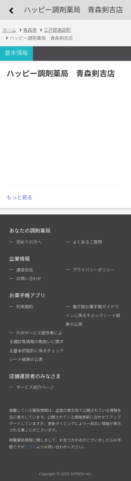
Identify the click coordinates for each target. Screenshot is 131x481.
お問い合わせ (28, 278)
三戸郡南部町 (57, 30)
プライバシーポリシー (94, 269)
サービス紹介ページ (35, 387)
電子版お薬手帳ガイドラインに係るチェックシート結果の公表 (93, 315)
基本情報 (16, 52)
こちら (30, 446)
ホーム (9, 30)
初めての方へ (28, 242)
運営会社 (24, 269)
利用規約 (24, 306)
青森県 (30, 30)
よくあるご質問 (87, 242)
